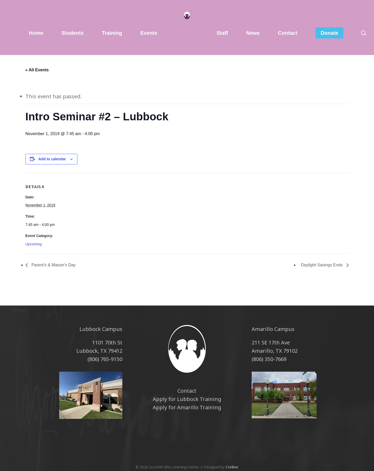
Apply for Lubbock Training (187, 399)
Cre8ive (232, 467)
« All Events (37, 70)
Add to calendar (52, 159)
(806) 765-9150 (105, 359)
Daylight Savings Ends (322, 265)
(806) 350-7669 (269, 359)
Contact (186, 390)
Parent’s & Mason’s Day (53, 265)
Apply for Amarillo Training (187, 407)
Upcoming (33, 244)
